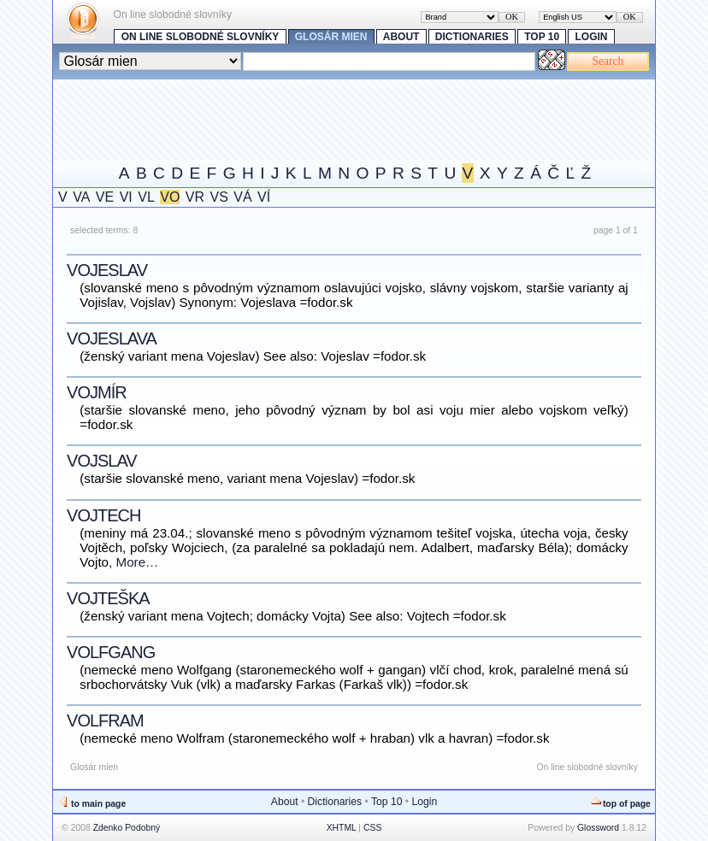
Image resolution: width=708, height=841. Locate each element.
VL (146, 197)
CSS (372, 827)
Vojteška (108, 598)
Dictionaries (472, 37)
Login (591, 37)
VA (81, 197)
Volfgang (111, 652)
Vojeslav (107, 270)
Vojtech (103, 515)
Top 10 (541, 37)
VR (195, 197)
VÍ (263, 197)
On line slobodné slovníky (200, 37)
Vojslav (102, 460)
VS (219, 197)
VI (126, 197)
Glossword (598, 827)
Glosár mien (331, 37)
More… (137, 562)
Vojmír (97, 392)
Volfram (105, 720)
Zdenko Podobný (127, 827)
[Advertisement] (364, 117)
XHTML (342, 827)
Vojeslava (111, 338)
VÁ (242, 197)
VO (170, 197)
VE (105, 197)
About (401, 37)
